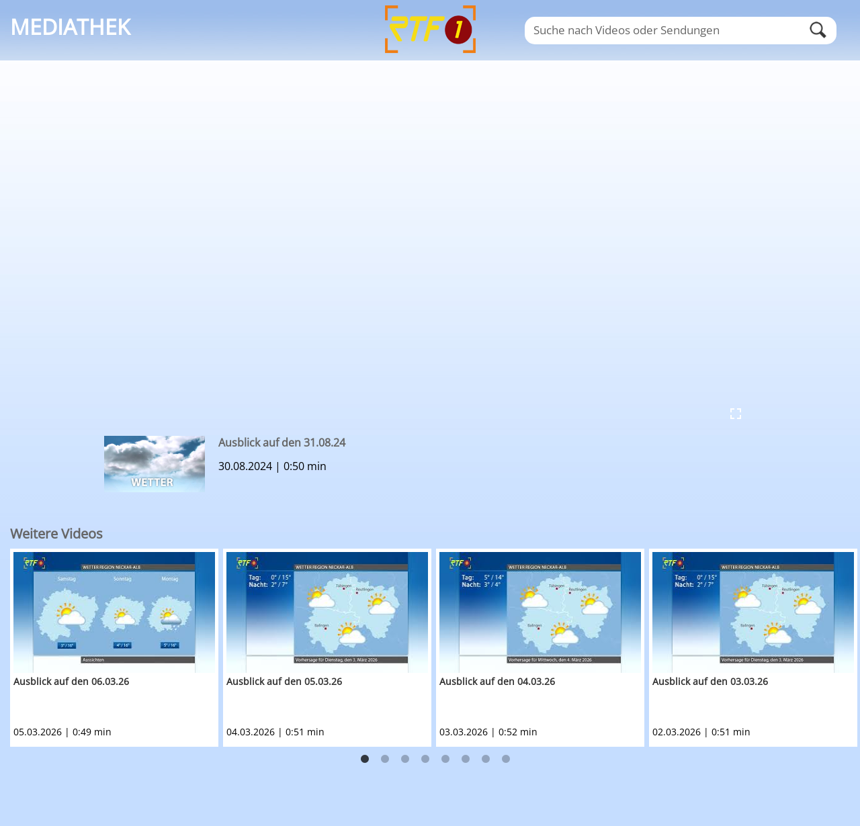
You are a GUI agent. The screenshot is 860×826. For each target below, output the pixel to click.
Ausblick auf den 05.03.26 (284, 681)
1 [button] (365, 759)
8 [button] (506, 759)
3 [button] (405, 759)
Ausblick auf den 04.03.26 (497, 681)
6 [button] (465, 759)
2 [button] (385, 759)
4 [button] (425, 759)
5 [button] (445, 759)
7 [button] (485, 759)
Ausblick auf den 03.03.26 (710, 681)
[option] (116, 648)
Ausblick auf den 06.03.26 (71, 681)
